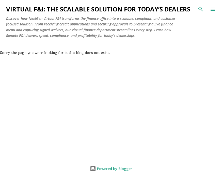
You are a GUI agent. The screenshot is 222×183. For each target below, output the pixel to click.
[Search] (201, 9)
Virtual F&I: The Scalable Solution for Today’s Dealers (98, 9)
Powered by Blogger (111, 168)
